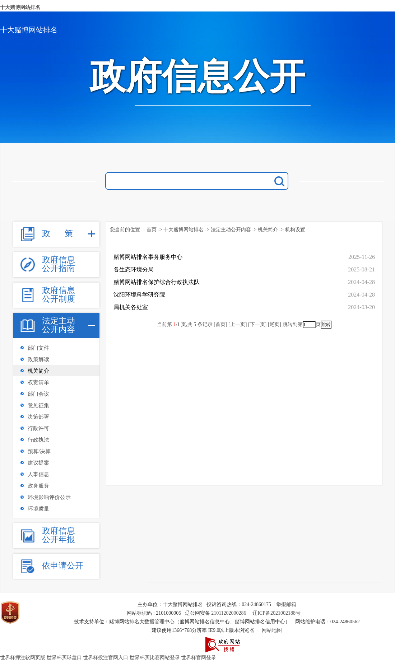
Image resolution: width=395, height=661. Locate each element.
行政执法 (38, 440)
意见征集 (38, 405)
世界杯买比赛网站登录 (155, 657)
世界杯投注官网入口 (105, 657)
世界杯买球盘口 (64, 657)
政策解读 (38, 359)
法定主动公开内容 (231, 229)
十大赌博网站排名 (20, 7)
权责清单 (38, 382)
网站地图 (272, 630)
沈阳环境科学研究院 (139, 295)
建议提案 (38, 463)
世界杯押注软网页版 (22, 657)
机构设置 (295, 229)
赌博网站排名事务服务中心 (147, 257)
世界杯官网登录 (198, 657)
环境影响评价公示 (49, 497)
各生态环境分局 (133, 269)
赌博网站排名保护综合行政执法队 (156, 282)
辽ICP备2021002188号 (276, 613)
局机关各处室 (130, 307)
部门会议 (38, 394)
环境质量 (38, 509)
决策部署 (38, 417)
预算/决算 (39, 451)
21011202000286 (228, 613)
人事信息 (38, 474)
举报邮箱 (286, 604)
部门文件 (38, 348)
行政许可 (38, 428)
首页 (152, 229)
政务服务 (38, 486)
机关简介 (38, 371)
